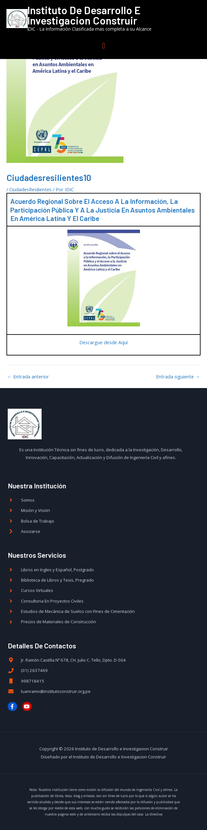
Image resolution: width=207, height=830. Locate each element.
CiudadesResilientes (30, 189)
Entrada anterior (28, 376)
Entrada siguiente (178, 376)
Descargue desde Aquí (103, 342)
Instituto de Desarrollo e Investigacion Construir (99, 15)
